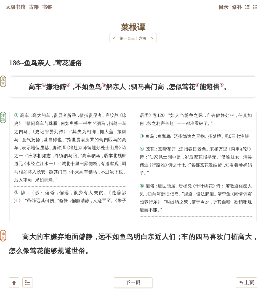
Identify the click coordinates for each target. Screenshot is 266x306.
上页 (246, 273)
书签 (47, 7)
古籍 (34, 7)
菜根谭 (133, 27)
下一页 (133, 273)
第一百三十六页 (133, 38)
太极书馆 (15, 7)
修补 (237, 7)
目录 (223, 7)
